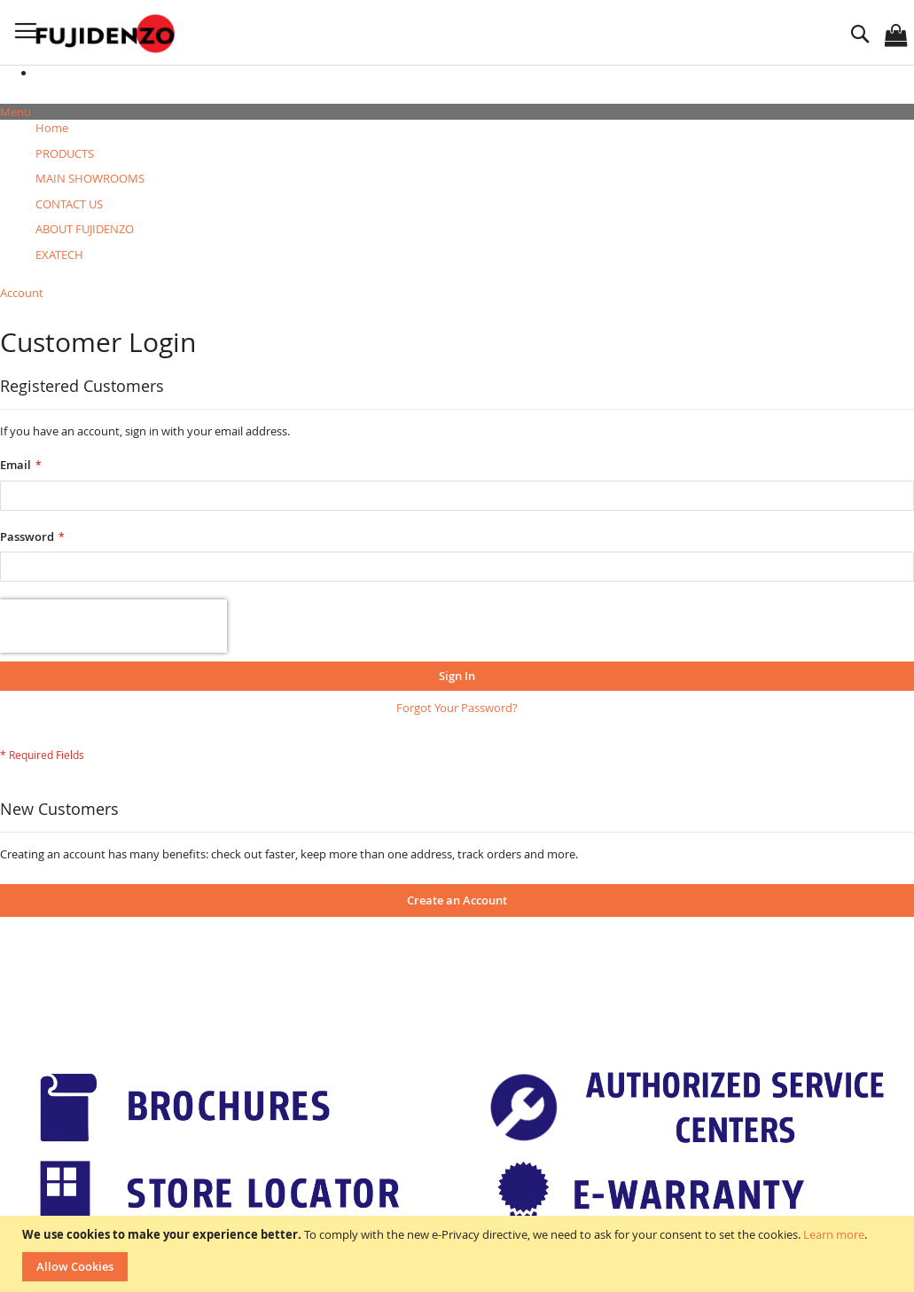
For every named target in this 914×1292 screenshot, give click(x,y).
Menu (15, 112)
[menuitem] (64, 153)
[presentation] (113, 626)
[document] (459, 1253)
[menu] (457, 191)
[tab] (457, 112)
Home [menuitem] (51, 128)
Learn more (833, 1234)
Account (21, 293)
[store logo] (107, 34)
